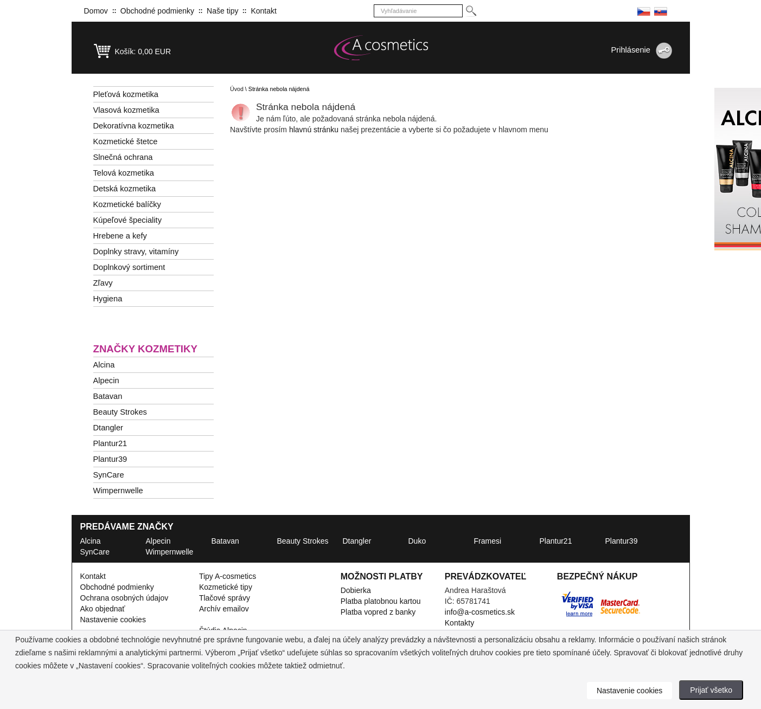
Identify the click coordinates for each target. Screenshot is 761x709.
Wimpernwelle (118, 490)
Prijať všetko (711, 690)
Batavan (108, 396)
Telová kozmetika (123, 173)
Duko (417, 541)
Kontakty (459, 622)
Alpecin (106, 380)
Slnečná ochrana (123, 157)
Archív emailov (224, 608)
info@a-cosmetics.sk (480, 612)
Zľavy (103, 283)
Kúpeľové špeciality (127, 220)
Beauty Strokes (120, 412)
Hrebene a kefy (120, 235)
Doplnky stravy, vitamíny (136, 251)
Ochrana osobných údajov (124, 598)
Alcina (104, 364)
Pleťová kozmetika (125, 94)
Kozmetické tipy (225, 587)
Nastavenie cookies (113, 619)
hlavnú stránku (315, 129)
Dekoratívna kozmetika (133, 125)
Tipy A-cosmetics (227, 576)
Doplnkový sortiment (129, 267)
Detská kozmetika (124, 188)
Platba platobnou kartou (381, 601)
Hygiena (108, 298)
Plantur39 (110, 459)
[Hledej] (470, 11)
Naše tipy (222, 11)
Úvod (237, 89)
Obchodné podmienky (157, 11)
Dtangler (108, 427)
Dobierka (356, 590)
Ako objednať (102, 608)
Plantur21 (110, 443)
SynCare (108, 474)
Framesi (488, 541)
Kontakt (263, 11)
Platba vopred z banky (378, 612)
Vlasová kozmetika (126, 110)
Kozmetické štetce (125, 141)
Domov (96, 11)
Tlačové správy (224, 598)
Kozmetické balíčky (127, 204)
